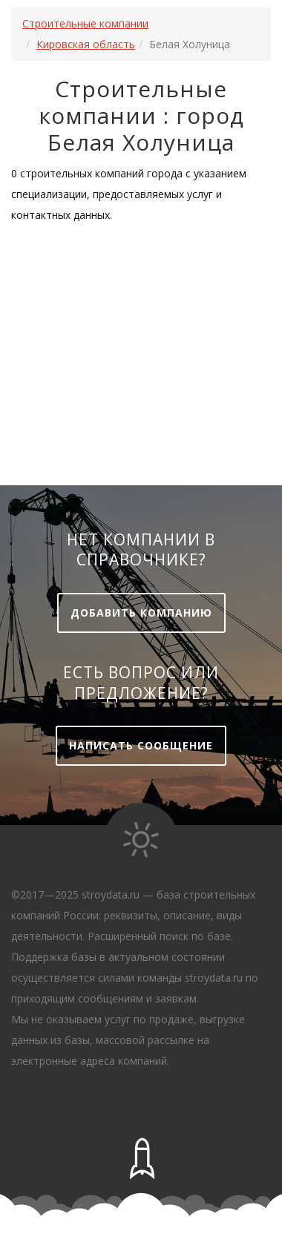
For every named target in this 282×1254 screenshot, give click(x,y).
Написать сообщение (141, 745)
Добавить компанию (141, 612)
